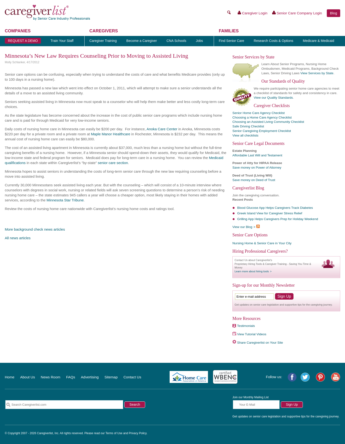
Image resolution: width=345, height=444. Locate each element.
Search (134, 404)
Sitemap (111, 377)
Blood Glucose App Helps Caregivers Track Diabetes (275, 208)
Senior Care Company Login (297, 13)
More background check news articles (35, 229)
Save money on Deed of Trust (253, 180)
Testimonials (246, 326)
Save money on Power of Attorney (256, 167)
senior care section (113, 163)
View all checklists (245, 135)
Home (9, 377)
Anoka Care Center (162, 129)
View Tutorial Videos (251, 334)
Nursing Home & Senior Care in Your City (262, 243)
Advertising (90, 377)
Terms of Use (113, 433)
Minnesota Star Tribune (65, 200)
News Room (50, 377)
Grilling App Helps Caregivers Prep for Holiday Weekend (277, 219)
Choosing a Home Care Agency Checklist (262, 117)
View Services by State (317, 73)
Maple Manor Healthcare (110, 134)
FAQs (70, 377)
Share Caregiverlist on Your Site (260, 342)
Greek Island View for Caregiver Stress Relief (269, 213)
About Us (27, 377)
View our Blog (242, 227)
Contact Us (132, 377)
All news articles (18, 238)
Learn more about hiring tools (252, 271)
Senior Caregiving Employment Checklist (261, 131)
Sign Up (292, 404)
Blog (333, 13)
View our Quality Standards (273, 97)
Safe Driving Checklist (248, 126)
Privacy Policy (138, 433)
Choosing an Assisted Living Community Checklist (268, 122)
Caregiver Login (253, 13)
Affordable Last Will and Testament (257, 155)
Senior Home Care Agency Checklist (258, 113)
